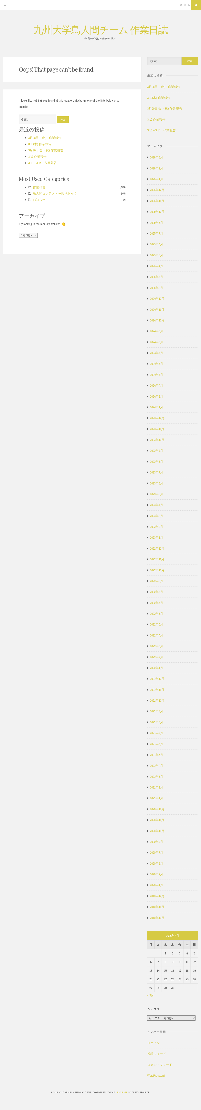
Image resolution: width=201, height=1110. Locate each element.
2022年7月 (156, 603)
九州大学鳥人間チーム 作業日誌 (100, 29)
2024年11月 (157, 309)
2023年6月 (156, 483)
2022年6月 (156, 613)
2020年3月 (156, 863)
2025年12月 (157, 190)
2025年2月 (156, 288)
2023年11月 (157, 429)
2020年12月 (157, 809)
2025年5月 (156, 255)
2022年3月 (156, 646)
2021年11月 (157, 689)
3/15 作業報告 (37, 156)
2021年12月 (157, 679)
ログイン (153, 1043)
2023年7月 (156, 472)
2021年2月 (156, 787)
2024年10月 (157, 320)
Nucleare (122, 1092)
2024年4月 (156, 385)
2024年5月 (156, 374)
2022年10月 (157, 570)
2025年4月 (156, 266)
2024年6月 (156, 364)
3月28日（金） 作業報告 (44, 138)
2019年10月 (157, 918)
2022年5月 (156, 624)
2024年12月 (157, 298)
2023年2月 (156, 526)
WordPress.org (156, 1075)
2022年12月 (157, 548)
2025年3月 (156, 277)
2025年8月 (156, 222)
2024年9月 (156, 331)
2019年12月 (157, 896)
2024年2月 (156, 396)
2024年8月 (156, 342)
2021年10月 (157, 700)
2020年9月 (156, 842)
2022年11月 (157, 559)
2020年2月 (156, 874)
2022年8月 (156, 592)
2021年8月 (156, 722)
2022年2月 (156, 657)
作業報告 (39, 187)
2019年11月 (157, 907)
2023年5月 (156, 494)
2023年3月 (156, 516)
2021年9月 (156, 711)
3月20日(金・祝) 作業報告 (45, 150)
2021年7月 (156, 733)
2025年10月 (157, 211)
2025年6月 (156, 244)
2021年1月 (156, 798)
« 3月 (150, 995)
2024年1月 (156, 407)
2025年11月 (157, 201)
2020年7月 (156, 852)
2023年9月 (156, 450)
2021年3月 (156, 776)
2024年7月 (156, 353)
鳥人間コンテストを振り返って (55, 193)
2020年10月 (157, 831)
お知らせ (39, 200)
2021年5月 (156, 755)
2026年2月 (156, 168)
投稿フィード (156, 1054)
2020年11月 (157, 820)
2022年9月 (156, 581)
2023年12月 (157, 418)
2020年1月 (156, 885)
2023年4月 (156, 505)
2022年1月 (156, 668)
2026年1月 (156, 179)
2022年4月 (156, 635)
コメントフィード (159, 1065)
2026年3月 (156, 157)
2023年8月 (156, 461)
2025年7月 (156, 233)
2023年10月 (157, 440)
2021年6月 (156, 744)
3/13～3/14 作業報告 (42, 163)
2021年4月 (156, 765)
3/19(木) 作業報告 (39, 144)
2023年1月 (156, 537)
